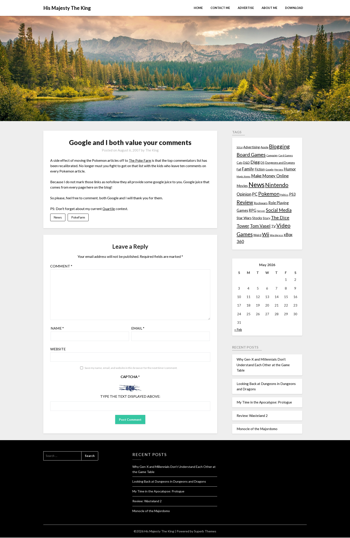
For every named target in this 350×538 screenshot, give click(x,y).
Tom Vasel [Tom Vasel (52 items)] (260, 225)
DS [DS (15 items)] (262, 162)
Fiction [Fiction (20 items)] (260, 169)
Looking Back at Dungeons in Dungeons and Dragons (169, 482)
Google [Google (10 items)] (269, 169)
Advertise (246, 8)
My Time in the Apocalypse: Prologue (264, 402)
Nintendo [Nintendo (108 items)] (276, 185)
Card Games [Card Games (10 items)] (285, 155)
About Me (269, 8)
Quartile (108, 208)
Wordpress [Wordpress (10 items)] (276, 235)
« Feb (238, 330)
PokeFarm (78, 217)
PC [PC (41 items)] (255, 194)
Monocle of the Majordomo (257, 429)
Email (137, 328)
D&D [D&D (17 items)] (246, 162)
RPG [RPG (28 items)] (252, 210)
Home (198, 8)
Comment (61, 266)
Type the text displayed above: (130, 397)
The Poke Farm (140, 160)
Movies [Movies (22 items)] (242, 186)
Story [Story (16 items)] (266, 218)
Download (294, 8)
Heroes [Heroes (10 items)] (278, 169)
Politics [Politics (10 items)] (284, 194)
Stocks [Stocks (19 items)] (257, 218)
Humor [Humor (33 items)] (290, 169)
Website (58, 349)
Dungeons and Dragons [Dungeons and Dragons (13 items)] (280, 162)
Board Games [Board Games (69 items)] (251, 154)
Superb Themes (205, 532)
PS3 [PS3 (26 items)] (292, 194)
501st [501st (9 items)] (240, 147)
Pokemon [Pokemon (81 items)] (268, 194)
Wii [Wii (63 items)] (265, 234)
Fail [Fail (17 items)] (239, 169)
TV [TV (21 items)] (273, 226)
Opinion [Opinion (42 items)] (244, 194)
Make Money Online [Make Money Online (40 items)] (270, 175)
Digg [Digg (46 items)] (255, 162)
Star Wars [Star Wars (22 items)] (244, 218)
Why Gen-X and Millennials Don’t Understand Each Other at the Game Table (263, 364)
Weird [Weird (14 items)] (257, 235)
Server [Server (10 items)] (261, 210)
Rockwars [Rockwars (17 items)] (261, 203)
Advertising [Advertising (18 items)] (251, 147)
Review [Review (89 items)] (245, 202)
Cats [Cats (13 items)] (239, 162)
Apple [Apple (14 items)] (264, 147)
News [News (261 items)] (256, 184)
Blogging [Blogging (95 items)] (279, 146)
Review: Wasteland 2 (252, 416)
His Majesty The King (67, 8)
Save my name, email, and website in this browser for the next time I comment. (131, 368)
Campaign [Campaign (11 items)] (272, 155)
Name (57, 328)
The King (152, 150)
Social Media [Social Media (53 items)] (279, 210)
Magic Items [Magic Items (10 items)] (243, 176)
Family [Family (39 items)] (248, 168)
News (58, 217)
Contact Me (220, 8)
